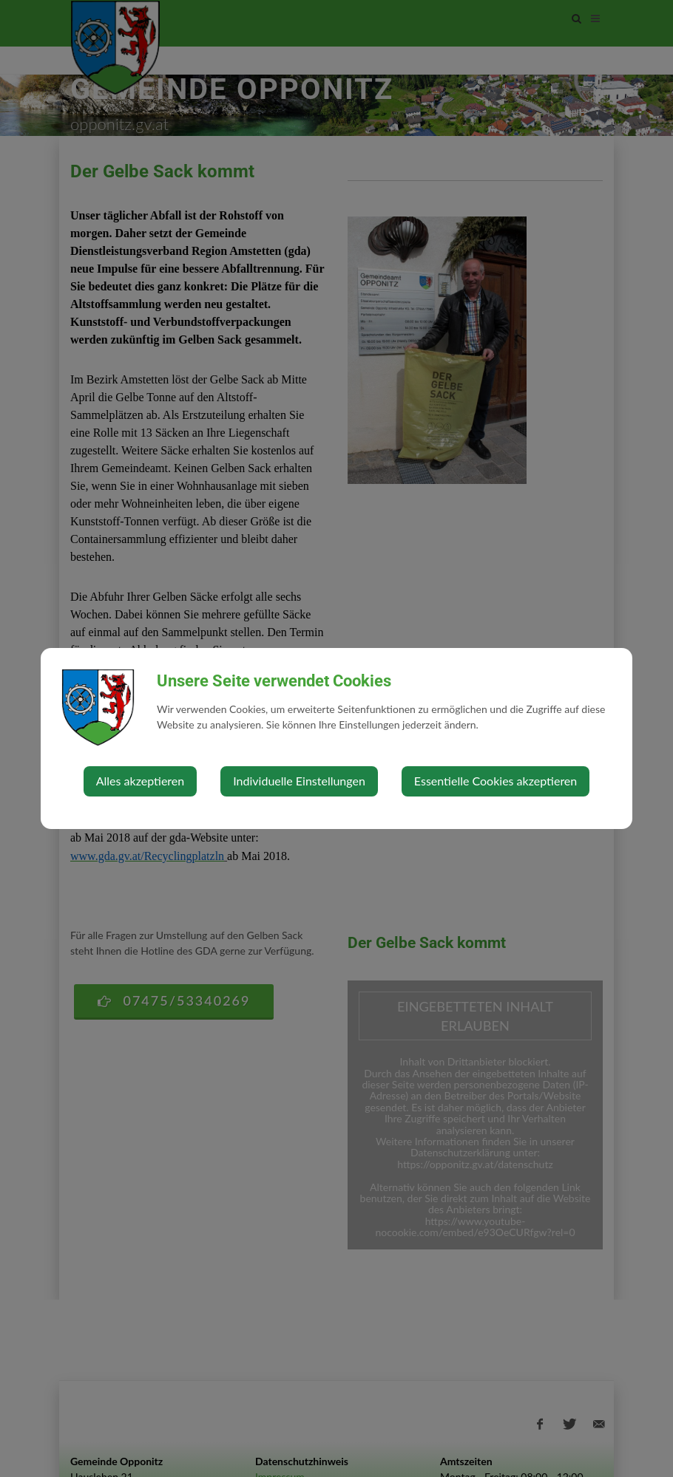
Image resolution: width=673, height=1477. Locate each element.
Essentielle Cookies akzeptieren (495, 781)
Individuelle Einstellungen (299, 781)
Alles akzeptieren (140, 781)
